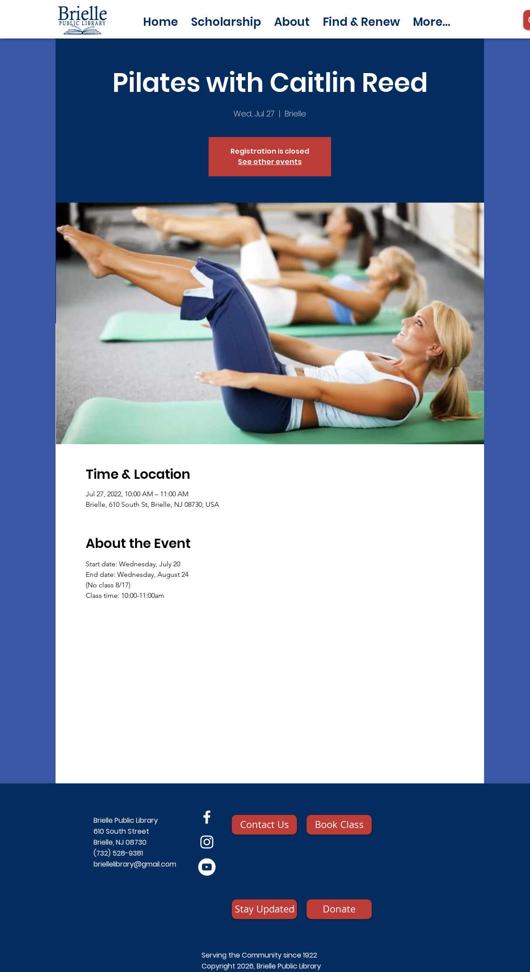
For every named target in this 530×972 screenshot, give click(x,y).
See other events (270, 162)
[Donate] (339, 909)
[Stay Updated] (264, 909)
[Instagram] (207, 842)
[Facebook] (207, 817)
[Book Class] (339, 825)
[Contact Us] (264, 825)
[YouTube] (207, 867)
